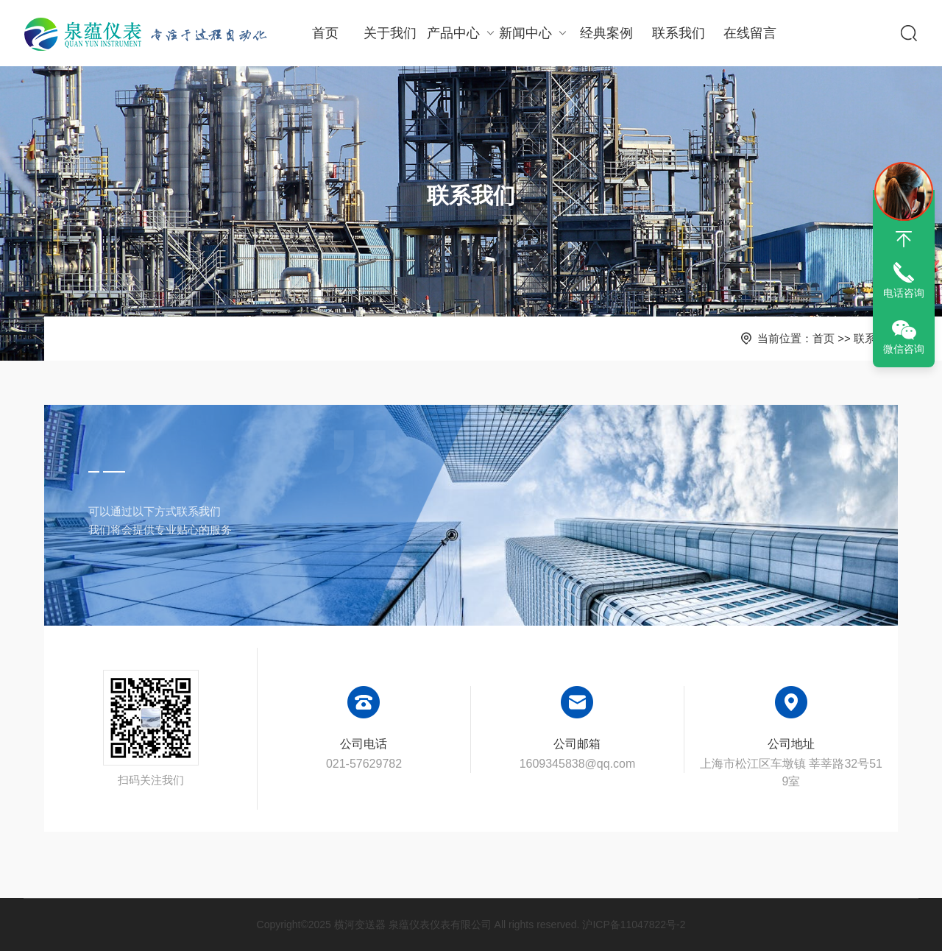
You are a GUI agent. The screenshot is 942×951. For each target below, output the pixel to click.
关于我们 (390, 33)
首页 (325, 33)
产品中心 (462, 32)
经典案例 (606, 33)
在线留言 (749, 33)
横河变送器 (360, 924)
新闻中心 (534, 32)
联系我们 (678, 33)
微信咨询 (903, 349)
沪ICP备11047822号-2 (633, 924)
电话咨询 (903, 293)
